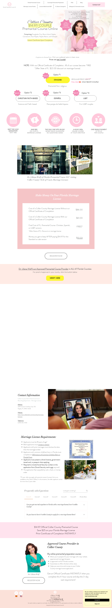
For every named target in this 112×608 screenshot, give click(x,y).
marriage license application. (64, 568)
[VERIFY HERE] (55, 278)
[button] (96, 4)
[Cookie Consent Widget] (97, 598)
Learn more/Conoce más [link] (91, 596)
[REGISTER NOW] (56, 256)
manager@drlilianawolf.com (55, 602)
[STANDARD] (58, 80)
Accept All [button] (97, 600)
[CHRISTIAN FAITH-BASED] (28, 98)
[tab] (28, 497)
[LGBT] (85, 98)
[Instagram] (16, 593)
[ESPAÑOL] (57, 98)
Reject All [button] (97, 604)
